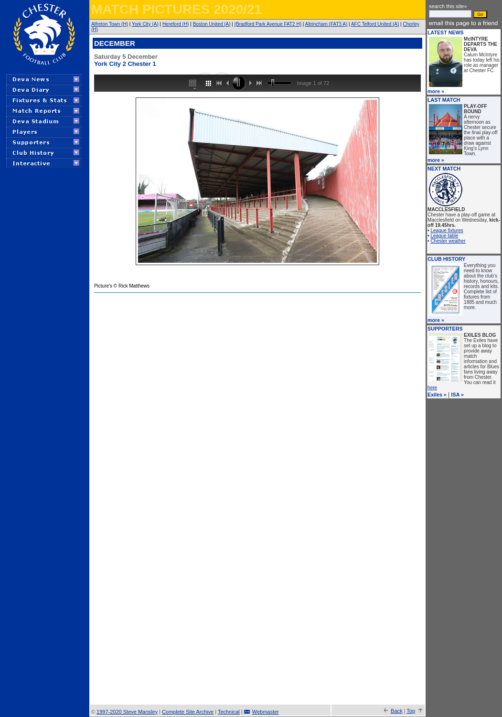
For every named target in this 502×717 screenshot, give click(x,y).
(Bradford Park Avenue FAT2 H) (268, 24)
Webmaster (265, 712)
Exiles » (437, 394)
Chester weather (447, 241)
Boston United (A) (212, 24)
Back (396, 711)
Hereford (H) (175, 24)
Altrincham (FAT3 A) (326, 24)
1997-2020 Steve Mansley (127, 712)
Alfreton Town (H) (109, 24)
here (432, 387)
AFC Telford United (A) (375, 24)
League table (444, 235)
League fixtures (446, 230)
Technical (229, 712)
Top (410, 711)
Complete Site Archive (188, 712)
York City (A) (145, 24)
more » (435, 91)
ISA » (457, 394)
